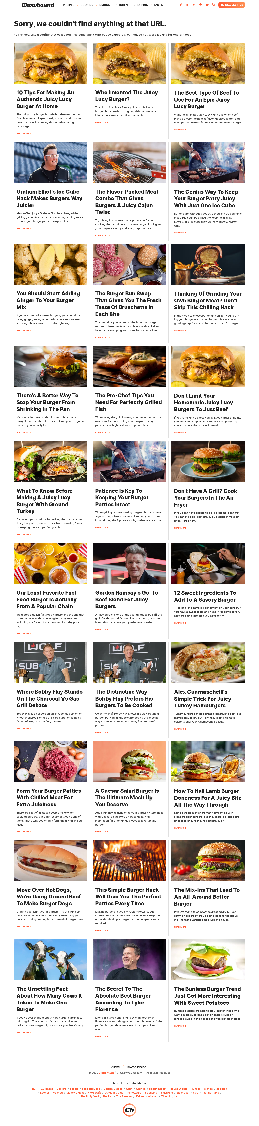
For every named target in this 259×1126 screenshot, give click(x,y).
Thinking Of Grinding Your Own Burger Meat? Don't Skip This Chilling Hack (208, 300)
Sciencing (151, 1092)
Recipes (68, 5)
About (116, 1066)
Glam (129, 1088)
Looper (44, 1092)
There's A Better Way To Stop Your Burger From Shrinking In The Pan (48, 402)
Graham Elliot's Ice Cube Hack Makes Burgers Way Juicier (49, 198)
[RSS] (214, 6)
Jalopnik (221, 1088)
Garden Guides (113, 1088)
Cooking (86, 5)
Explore (61, 1088)
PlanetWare (134, 1092)
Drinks (104, 5)
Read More (23, 133)
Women (153, 1096)
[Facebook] (181, 6)
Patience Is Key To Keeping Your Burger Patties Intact (121, 498)
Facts (158, 5)
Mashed (58, 1092)
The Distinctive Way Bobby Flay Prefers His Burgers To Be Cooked (124, 698)
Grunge (141, 1088)
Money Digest (75, 1092)
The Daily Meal (90, 1096)
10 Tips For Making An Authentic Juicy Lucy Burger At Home (45, 99)
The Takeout (124, 1096)
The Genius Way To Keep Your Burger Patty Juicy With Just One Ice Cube (206, 199)
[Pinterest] (201, 6)
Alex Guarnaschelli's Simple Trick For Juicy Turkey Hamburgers (202, 699)
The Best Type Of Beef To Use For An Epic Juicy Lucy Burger (206, 99)
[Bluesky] (207, 6)
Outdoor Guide (114, 1092)
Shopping (141, 5)
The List (108, 1096)
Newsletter (231, 5)
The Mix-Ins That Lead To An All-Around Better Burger (207, 897)
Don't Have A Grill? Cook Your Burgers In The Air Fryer (205, 498)
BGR (34, 1088)
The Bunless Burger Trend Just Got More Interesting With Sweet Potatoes (207, 996)
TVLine (140, 1096)
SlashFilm (167, 1092)
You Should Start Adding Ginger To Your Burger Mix (48, 300)
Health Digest (157, 1088)
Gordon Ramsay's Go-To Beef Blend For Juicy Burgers (126, 599)
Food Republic (91, 1088)
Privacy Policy (136, 1066)
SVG (195, 1092)
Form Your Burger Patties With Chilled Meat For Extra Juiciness (49, 798)
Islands (208, 1088)
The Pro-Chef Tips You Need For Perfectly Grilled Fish (128, 402)
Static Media (106, 1072)
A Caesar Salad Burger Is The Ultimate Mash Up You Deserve (127, 798)
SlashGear (183, 1092)
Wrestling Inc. (170, 1096)
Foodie (74, 1088)
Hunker (195, 1088)
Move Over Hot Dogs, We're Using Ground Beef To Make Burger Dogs (49, 897)
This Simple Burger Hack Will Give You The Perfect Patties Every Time (128, 897)
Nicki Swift (94, 1092)
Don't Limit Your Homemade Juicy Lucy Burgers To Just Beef (203, 402)
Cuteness (47, 1088)
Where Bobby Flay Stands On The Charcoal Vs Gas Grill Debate (50, 698)
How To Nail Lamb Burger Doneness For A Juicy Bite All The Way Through (208, 798)
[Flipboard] (194, 6)
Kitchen (122, 5)
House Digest (178, 1088)
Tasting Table (210, 1092)
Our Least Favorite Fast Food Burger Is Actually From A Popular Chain (47, 599)
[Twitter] (187, 6)
